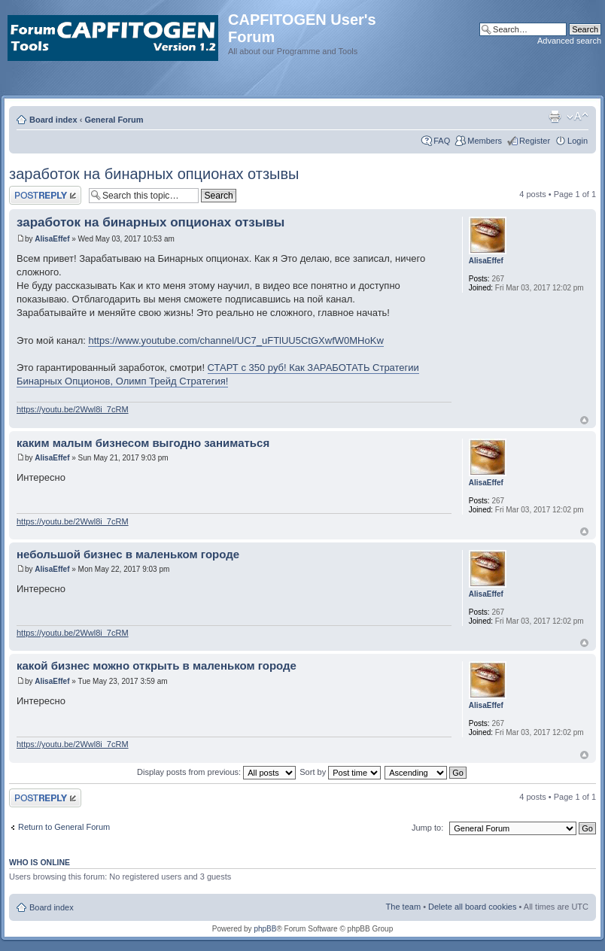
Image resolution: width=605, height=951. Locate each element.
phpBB (265, 929)
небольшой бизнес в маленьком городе (128, 554)
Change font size (577, 116)
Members (484, 140)
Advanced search (569, 40)
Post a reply (45, 195)
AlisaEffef (52, 239)
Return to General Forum (64, 826)
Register (534, 140)
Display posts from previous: (216, 771)
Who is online (39, 862)
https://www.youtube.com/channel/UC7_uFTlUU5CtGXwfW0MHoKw (235, 340)
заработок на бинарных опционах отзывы (154, 174)
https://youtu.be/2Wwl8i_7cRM (73, 409)
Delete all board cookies (472, 906)
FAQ (441, 140)
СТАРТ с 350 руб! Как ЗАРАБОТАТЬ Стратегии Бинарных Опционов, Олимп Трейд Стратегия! (218, 374)
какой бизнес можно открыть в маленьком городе (156, 665)
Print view (554, 116)
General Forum (113, 119)
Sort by (340, 771)
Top (584, 420)
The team (403, 906)
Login (577, 140)
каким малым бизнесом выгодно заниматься (143, 442)
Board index (53, 119)
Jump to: (427, 827)
